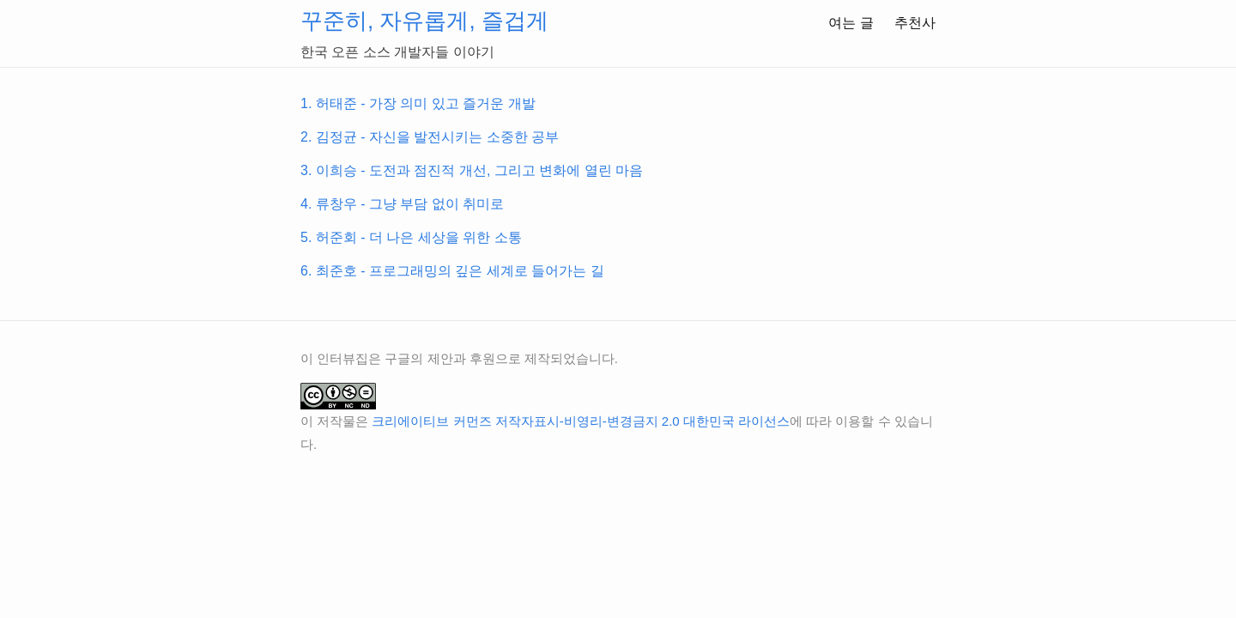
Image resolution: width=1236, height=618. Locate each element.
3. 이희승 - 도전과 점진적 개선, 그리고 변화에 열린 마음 (471, 170)
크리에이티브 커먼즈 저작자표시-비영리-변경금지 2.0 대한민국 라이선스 (581, 421)
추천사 (915, 22)
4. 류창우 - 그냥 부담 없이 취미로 (402, 204)
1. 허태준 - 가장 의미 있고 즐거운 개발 (418, 103)
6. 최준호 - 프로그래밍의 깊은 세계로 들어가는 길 (452, 271)
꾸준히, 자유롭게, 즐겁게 (424, 20)
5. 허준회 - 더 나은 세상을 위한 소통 (411, 237)
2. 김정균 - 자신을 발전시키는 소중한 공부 (429, 137)
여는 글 (850, 22)
